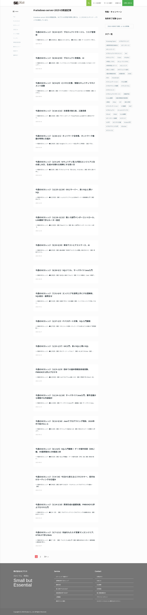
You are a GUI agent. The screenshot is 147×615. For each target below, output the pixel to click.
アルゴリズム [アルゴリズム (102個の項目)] (127, 87)
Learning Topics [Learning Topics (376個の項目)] (112, 41)
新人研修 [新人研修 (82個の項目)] (109, 108)
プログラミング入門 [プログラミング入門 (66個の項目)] (123, 134)
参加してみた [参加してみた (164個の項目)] (111, 62)
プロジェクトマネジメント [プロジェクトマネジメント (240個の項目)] (115, 54)
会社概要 (99, 584)
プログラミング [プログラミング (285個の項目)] (125, 41)
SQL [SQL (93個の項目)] (115, 104)
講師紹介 (15, 55)
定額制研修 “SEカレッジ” (62, 580)
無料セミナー (16, 47)
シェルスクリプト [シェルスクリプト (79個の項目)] (112, 117)
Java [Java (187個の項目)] (120, 58)
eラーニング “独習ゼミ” (62, 576)
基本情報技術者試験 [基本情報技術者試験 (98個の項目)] (123, 100)
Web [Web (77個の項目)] (108, 121)
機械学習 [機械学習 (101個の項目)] (128, 96)
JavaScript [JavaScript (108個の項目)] (123, 79)
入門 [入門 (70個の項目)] (108, 129)
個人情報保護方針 (101, 592)
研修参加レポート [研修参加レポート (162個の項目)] (112, 66)
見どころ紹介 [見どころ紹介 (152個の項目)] (111, 71)
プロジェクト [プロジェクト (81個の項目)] (126, 113)
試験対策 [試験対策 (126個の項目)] (123, 75)
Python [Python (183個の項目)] (128, 58)
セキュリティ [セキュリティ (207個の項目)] (111, 58)
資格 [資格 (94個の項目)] (108, 104)
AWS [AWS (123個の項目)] (108, 79)
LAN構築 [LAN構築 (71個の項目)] (116, 121)
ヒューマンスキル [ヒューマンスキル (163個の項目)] (124, 62)
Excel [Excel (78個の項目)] (123, 117)
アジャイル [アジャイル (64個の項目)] (119, 138)
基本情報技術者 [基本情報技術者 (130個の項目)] (111, 75)
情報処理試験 (16, 42)
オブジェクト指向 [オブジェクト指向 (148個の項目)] (124, 71)
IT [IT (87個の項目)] (121, 104)
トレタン (15, 38)
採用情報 (99, 588)
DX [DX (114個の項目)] (115, 79)
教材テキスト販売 (60, 600)
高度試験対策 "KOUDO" (62, 592)
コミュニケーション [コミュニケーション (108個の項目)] (113, 83)
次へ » (46, 556)
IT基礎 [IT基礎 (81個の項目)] (109, 113)
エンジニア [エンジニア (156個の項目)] (125, 66)
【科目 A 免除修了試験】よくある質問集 (119, 26)
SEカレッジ (16, 25)
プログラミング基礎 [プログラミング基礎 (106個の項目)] (113, 87)
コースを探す (97, 3)
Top (14, 16)
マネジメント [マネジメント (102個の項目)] (111, 92)
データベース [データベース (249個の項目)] (127, 45)
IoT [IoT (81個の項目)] (116, 113)
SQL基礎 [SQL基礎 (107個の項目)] (125, 83)
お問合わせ (99, 576)
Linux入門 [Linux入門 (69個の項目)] (110, 134)
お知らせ (118, 3)
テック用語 (16, 34)
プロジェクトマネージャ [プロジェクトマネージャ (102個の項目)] (114, 96)
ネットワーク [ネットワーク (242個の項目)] (111, 50)
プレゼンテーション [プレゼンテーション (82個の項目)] (123, 108)
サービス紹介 (108, 3)
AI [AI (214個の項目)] (128, 54)
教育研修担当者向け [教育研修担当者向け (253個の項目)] (113, 45)
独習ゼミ (15, 51)
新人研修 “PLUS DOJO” (62, 588)
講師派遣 (58, 584)
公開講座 (58, 596)
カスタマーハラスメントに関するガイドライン (108, 600)
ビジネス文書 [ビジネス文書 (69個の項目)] (118, 129)
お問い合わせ (128, 3)
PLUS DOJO (16, 21)
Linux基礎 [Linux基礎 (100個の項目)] (110, 100)
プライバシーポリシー (102, 596)
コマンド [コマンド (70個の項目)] (124, 125)
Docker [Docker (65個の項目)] (109, 138)
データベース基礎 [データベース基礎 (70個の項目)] (112, 125)
